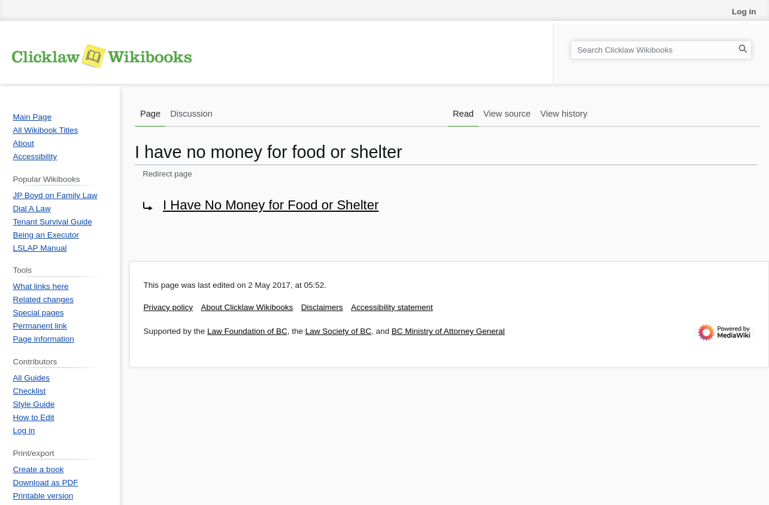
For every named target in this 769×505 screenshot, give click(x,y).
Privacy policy (168, 307)
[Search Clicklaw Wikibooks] (661, 50)
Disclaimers (322, 307)
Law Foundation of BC (247, 331)
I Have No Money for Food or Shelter (271, 204)
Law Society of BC (338, 331)
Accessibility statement (392, 307)
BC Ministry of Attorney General (448, 331)
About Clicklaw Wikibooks (247, 307)
